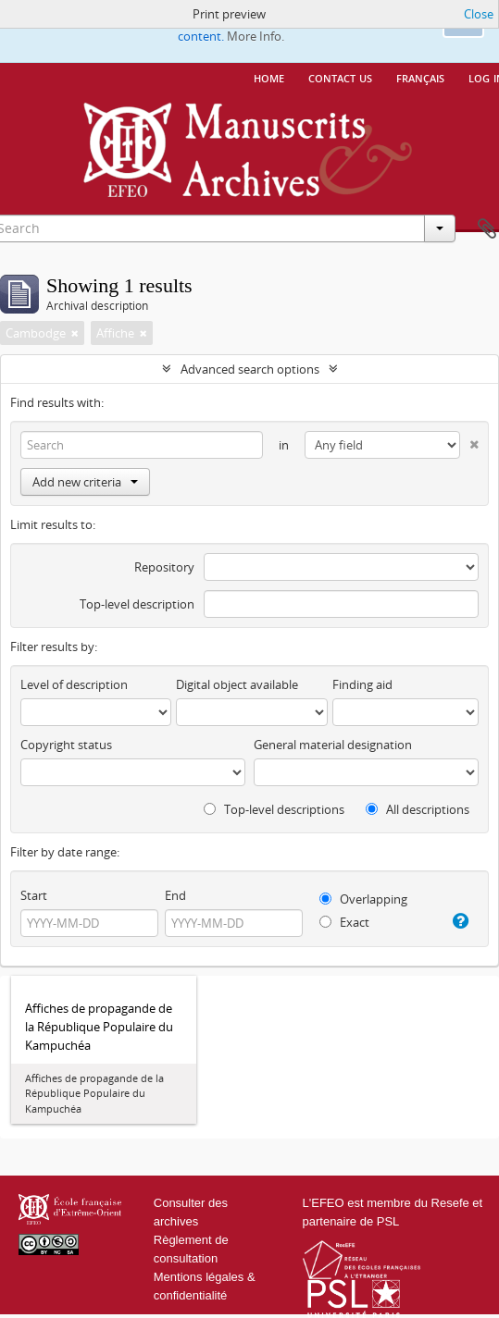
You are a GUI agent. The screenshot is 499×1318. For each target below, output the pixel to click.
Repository (164, 567)
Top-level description (137, 604)
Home (269, 77)
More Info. (255, 36)
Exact (344, 922)
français (420, 77)
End (175, 895)
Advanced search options (250, 369)
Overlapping (363, 899)
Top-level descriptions (274, 809)
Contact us (340, 77)
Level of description (74, 684)
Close (478, 14)
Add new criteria (85, 482)
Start (33, 895)
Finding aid (362, 684)
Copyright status (66, 744)
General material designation (333, 744)
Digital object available (237, 684)
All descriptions (417, 809)
